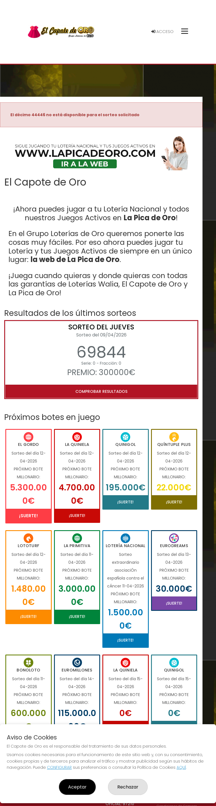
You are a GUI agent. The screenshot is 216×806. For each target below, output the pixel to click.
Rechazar (127, 787)
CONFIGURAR (59, 767)
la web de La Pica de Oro (75, 259)
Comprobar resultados (101, 391)
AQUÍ (181, 767)
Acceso (162, 31)
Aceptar (77, 787)
